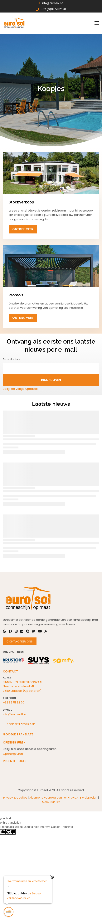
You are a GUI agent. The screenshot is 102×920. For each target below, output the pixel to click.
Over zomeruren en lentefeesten (27, 880)
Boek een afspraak (21, 724)
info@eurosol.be (14, 714)
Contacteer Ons (20, 641)
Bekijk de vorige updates (20, 389)
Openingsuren (13, 754)
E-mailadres (11, 359)
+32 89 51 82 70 (13, 702)
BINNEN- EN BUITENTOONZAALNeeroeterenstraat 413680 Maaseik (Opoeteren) (23, 686)
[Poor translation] (11, 832)
